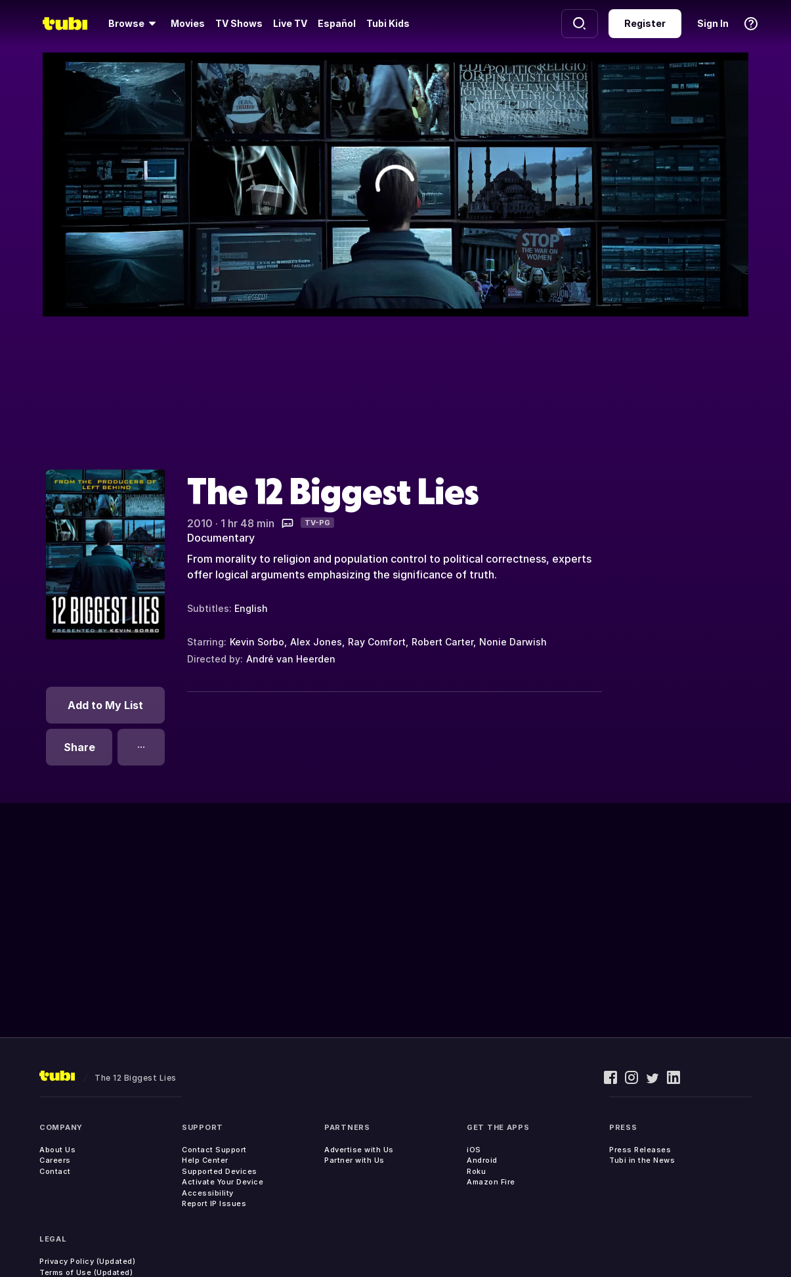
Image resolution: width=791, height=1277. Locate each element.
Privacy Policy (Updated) (87, 1261)
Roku (476, 1171)
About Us (57, 1149)
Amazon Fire (491, 1181)
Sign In (713, 23)
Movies (188, 23)
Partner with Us (354, 1160)
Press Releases (640, 1149)
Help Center (205, 1160)
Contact (55, 1171)
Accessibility (208, 1193)
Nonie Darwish (513, 641)
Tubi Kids (388, 23)
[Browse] (134, 24)
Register (645, 23)
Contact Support (214, 1149)
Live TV (290, 23)
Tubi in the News (642, 1160)
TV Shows (239, 23)
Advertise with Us (359, 1149)
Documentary (221, 537)
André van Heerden (290, 658)
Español (337, 23)
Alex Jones (316, 641)
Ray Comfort (377, 641)
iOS (474, 1149)
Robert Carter (442, 641)
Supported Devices (219, 1171)
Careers (55, 1160)
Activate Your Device (222, 1181)
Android (482, 1160)
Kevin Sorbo (257, 641)
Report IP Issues (214, 1203)
